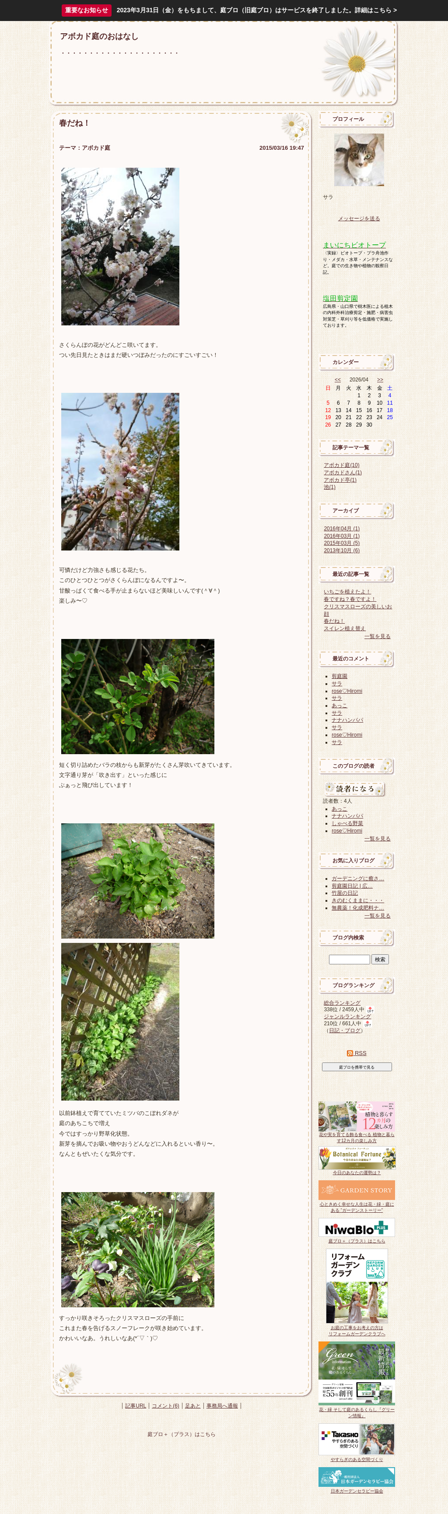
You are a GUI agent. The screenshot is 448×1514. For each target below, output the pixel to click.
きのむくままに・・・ (358, 900)
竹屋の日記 (345, 893)
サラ (337, 684)
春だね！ (334, 621)
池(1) (330, 487)
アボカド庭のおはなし (99, 36)
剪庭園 (339, 676)
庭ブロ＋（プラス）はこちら (181, 1434)
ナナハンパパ (347, 720)
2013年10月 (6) (342, 550)
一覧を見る (377, 636)
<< (338, 380)
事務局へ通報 (222, 1406)
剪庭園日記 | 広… (352, 886)
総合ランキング (342, 1003)
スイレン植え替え (345, 628)
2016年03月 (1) (342, 536)
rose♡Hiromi (347, 691)
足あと (193, 1406)
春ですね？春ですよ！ (350, 599)
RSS (356, 1053)
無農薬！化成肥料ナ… (358, 908)
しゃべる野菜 (347, 823)
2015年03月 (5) (342, 543)
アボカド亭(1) (340, 480)
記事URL (135, 1406)
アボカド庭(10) (341, 465)
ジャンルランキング (347, 1016)
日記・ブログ (344, 1030)
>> (380, 380)
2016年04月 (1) (342, 529)
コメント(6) (165, 1406)
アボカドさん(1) (343, 472)
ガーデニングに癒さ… (358, 878)
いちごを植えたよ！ (347, 592)
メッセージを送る (359, 218)
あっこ (339, 705)
